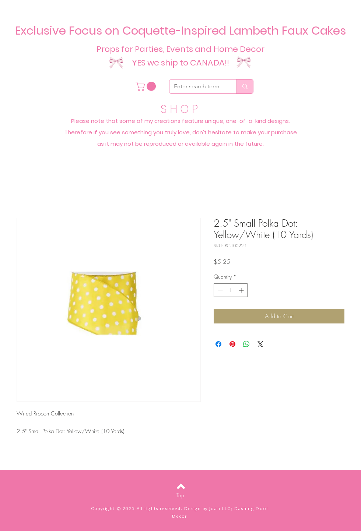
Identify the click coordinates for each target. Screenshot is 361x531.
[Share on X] (260, 344)
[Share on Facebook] (218, 344)
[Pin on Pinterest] (232, 344)
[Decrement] (219, 290)
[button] (147, 86)
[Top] (180, 495)
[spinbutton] (230, 290)
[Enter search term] (197, 86)
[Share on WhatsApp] (246, 344)
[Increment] (241, 290)
